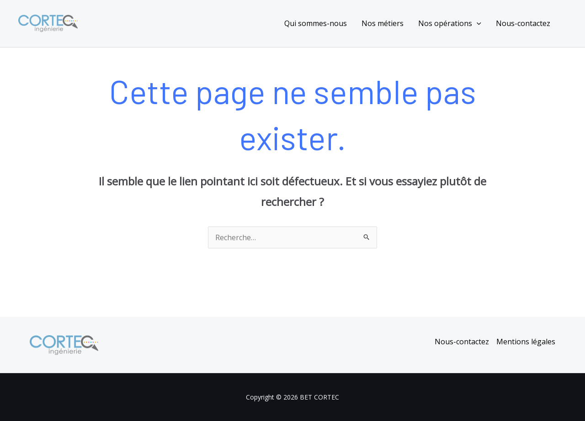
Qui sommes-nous (315, 23)
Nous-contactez (523, 23)
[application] (476, 23)
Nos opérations (449, 23)
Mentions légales (525, 342)
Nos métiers (383, 23)
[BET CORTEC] (48, 22)
